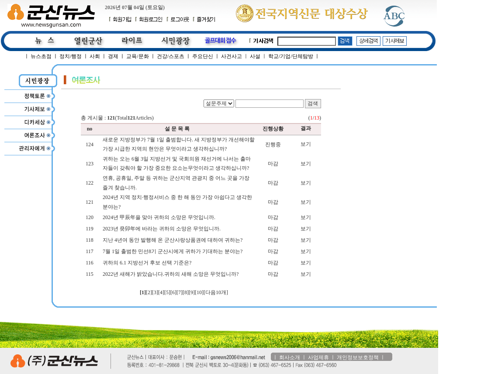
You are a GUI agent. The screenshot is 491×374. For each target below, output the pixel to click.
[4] (161, 292)
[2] (149, 292)
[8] (186, 292)
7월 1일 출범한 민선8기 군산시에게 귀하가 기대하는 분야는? (172, 251)
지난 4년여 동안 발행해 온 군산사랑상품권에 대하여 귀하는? (172, 240)
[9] (192, 292)
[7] (179, 292)
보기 (306, 144)
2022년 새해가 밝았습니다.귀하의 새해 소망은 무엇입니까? (171, 274)
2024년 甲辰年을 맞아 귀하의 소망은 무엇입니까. (159, 217)
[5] (167, 292)
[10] (199, 292)
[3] (155, 292)
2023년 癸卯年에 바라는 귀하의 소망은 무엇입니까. (162, 229)
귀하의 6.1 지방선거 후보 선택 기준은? (147, 263)
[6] (173, 292)
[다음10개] (216, 292)
